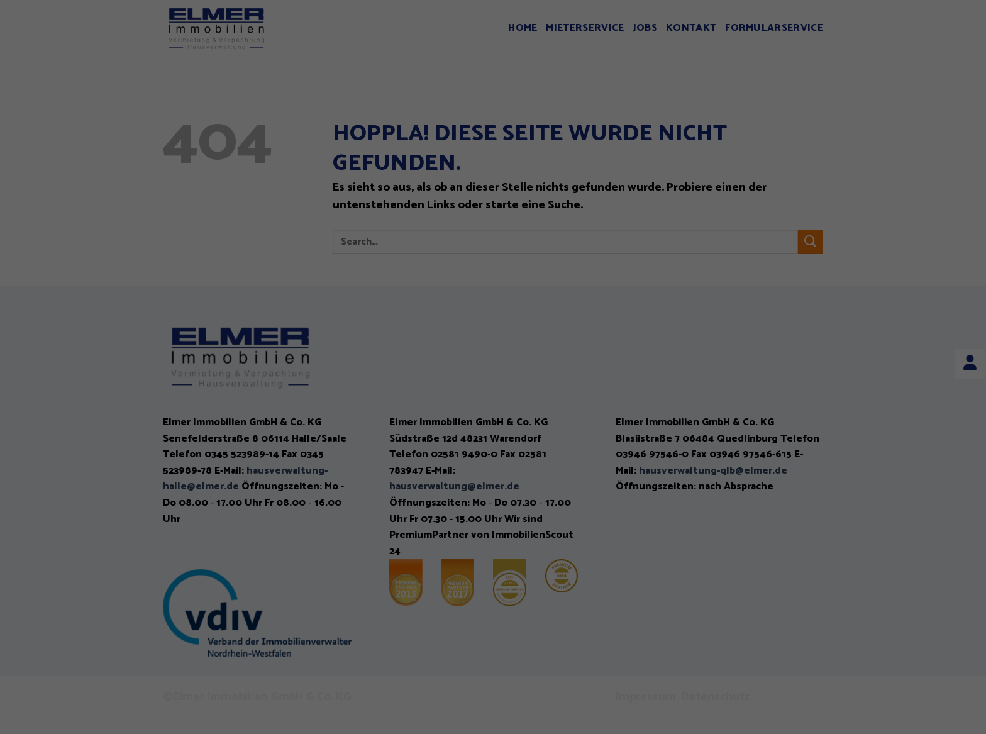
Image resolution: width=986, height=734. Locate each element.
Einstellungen (360, 235)
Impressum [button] (564, 415)
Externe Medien (605, 267)
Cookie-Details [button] (428, 415)
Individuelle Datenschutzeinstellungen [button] (493, 386)
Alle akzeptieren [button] (493, 312)
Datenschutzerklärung (378, 221)
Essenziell (359, 267)
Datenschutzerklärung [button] (499, 415)
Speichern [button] (493, 349)
